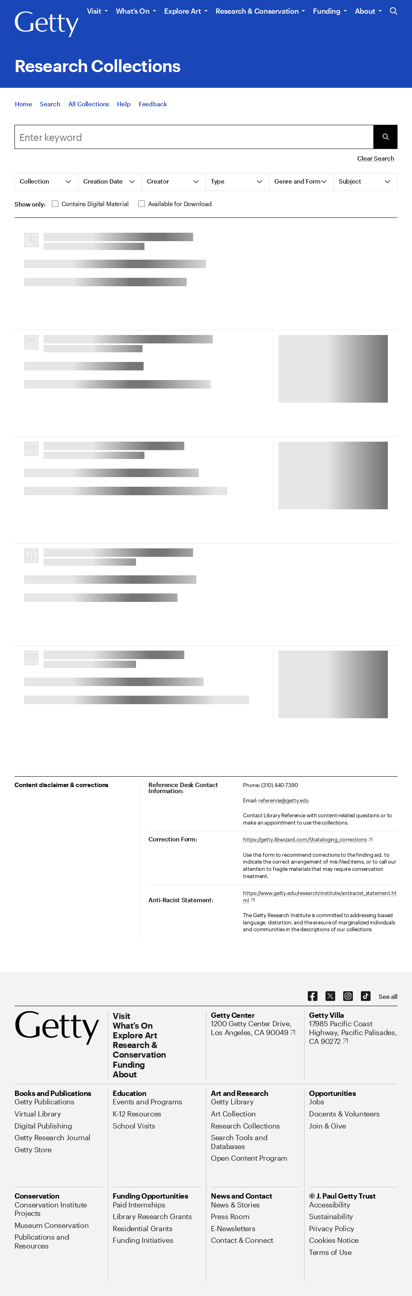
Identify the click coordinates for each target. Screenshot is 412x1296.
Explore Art (182, 10)
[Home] (23, 103)
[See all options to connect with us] (388, 997)
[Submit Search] (385, 137)
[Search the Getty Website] (394, 11)
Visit (94, 10)
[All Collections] (88, 103)
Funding (326, 10)
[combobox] (193, 137)
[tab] (46, 182)
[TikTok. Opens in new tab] (366, 996)
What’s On (133, 10)
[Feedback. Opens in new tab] (153, 103)
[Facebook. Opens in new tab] (312, 996)
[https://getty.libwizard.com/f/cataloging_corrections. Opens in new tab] (307, 839)
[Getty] (46, 24)
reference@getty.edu (283, 800)
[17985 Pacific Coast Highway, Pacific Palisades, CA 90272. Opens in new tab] (353, 1032)
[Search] (50, 103)
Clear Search (375, 158)
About (365, 10)
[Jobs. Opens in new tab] (316, 1101)
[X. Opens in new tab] (330, 996)
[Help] (123, 103)
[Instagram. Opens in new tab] (348, 996)
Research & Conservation (257, 10)
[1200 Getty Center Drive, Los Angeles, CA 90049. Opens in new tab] (255, 1028)
